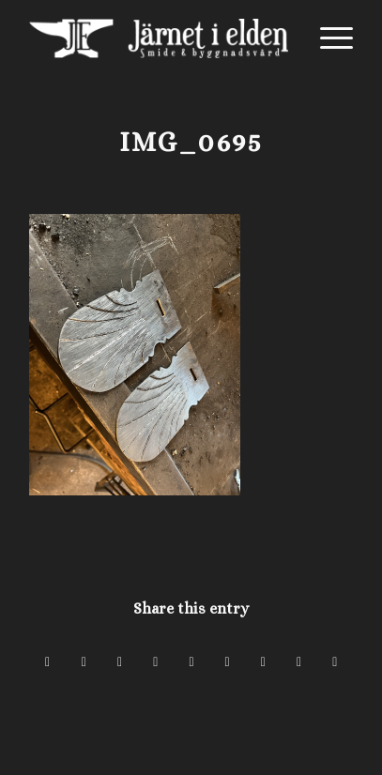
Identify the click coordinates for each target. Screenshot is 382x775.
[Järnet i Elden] (159, 38)
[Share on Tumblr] (227, 662)
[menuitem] (327, 38)
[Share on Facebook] (48, 662)
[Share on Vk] (263, 662)
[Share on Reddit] (299, 662)
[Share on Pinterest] (155, 662)
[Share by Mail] (334, 662)
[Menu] (327, 38)
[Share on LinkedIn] (191, 662)
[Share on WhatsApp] (119, 662)
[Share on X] (84, 662)
